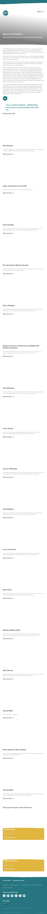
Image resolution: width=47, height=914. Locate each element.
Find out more (8, 837)
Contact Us (5, 885)
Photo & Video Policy (8, 887)
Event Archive (7, 880)
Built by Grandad (40, 912)
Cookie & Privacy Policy (25, 885)
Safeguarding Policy (14, 885)
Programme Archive (18, 880)
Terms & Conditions (37, 885)
